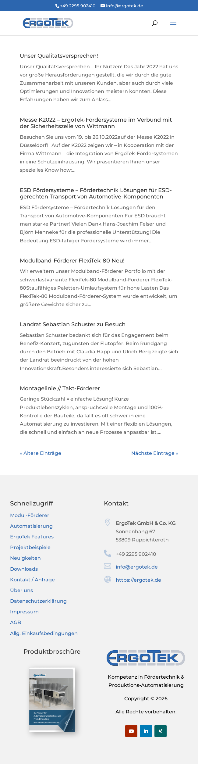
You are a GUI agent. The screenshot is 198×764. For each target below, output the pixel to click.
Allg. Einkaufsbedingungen (44, 633)
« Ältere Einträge (40, 453)
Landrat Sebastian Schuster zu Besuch (73, 324)
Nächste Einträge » (154, 453)
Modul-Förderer (29, 515)
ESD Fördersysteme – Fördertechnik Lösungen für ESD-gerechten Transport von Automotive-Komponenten (96, 193)
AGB (15, 622)
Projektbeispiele (30, 547)
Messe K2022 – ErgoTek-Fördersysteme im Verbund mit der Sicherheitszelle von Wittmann (96, 123)
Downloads (24, 569)
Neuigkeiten (25, 558)
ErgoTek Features (32, 537)
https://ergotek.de (138, 580)
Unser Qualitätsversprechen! (59, 55)
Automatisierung (31, 526)
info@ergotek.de (137, 567)
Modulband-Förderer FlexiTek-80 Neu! (72, 260)
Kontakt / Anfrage (32, 580)
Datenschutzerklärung (38, 601)
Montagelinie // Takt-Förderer (60, 388)
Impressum (24, 612)
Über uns (21, 590)
